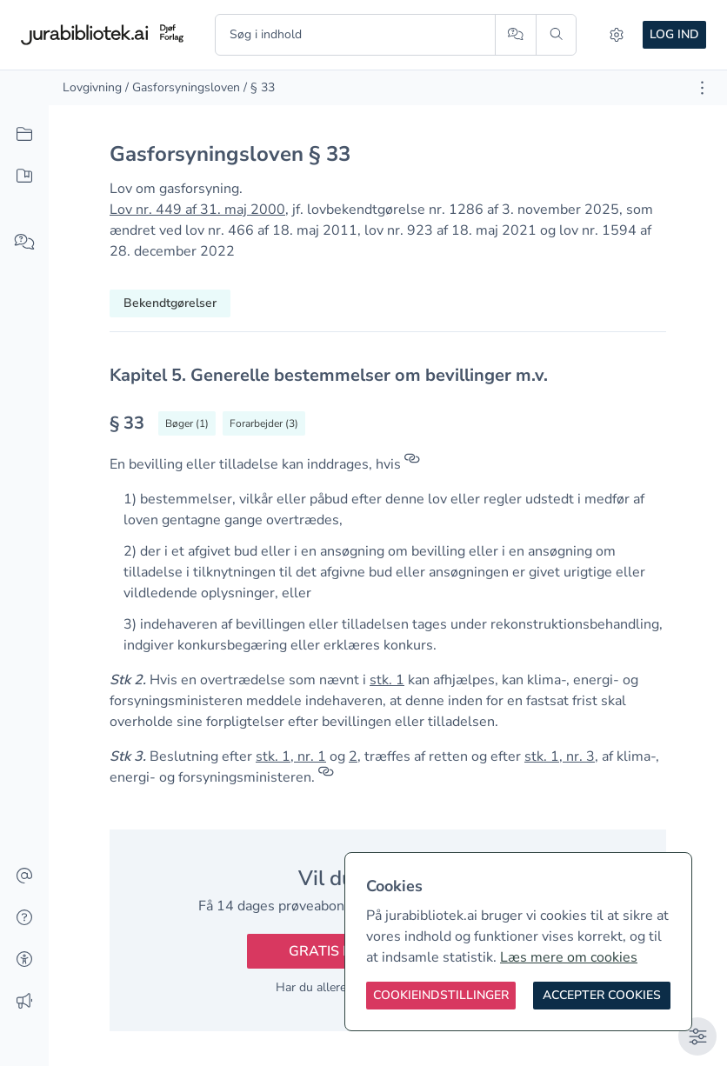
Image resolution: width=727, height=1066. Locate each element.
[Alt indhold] (24, 134)
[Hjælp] (24, 918)
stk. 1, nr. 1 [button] (291, 756)
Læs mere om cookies (568, 957)
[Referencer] (412, 464)
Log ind (674, 34)
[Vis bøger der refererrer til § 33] (187, 423)
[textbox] (388, 375)
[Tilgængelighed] (24, 960)
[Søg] (556, 35)
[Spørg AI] (515, 35)
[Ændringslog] (24, 1001)
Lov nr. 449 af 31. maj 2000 (197, 209)
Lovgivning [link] (92, 87)
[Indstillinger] (616, 35)
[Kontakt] (24, 876)
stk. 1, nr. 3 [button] (559, 756)
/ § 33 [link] (259, 87)
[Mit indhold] (24, 176)
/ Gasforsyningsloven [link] (182, 87)
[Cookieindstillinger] (441, 995)
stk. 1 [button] (387, 680)
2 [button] (353, 756)
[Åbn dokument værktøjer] (702, 87)
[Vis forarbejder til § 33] (264, 423)
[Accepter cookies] (601, 995)
